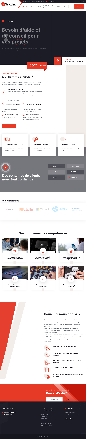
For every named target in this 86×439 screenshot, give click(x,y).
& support (47, 414)
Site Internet (53, 6)
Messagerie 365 (45, 416)
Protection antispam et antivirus (71, 285)
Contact (59, 6)
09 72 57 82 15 (8, 414)
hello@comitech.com (51, 1)
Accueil (25, 6)
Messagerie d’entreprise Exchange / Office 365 (43, 258)
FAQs (65, 6)
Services (31, 6)
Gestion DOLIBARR (46, 423)
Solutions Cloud (68, 144)
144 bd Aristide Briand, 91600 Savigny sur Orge (33, 1)
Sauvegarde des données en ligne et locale (71, 258)
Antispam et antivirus (46, 425)
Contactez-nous (54, 399)
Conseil (42, 414)
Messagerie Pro (46, 6)
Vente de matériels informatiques (14, 285)
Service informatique (14, 144)
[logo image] (9, 4)
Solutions (38, 6)
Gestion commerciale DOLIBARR (43, 285)
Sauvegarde (44, 418)
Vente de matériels (45, 421)
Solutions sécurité (41, 144)
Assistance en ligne (79, 6)
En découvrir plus (9, 126)
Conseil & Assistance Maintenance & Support (15, 258)
